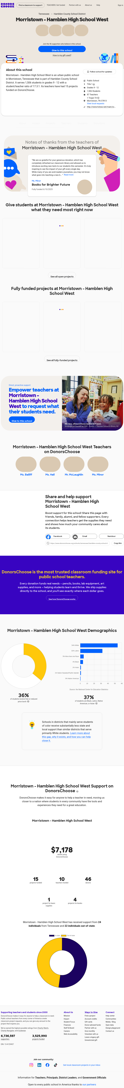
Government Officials (94, 1083)
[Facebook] (47, 1070)
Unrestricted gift (91, 1046)
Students (82, 123)
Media (108, 1027)
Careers (67, 1037)
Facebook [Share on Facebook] (54, 542)
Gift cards (88, 1027)
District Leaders (68, 1083)
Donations (99, 123)
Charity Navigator (7, 1036)
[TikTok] (55, 1070)
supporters (15, 1042)
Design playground (113, 1034)
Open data (110, 1031)
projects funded (46, 1042)
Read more (68, 175)
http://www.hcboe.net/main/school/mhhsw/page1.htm (101, 107)
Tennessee (44, 14)
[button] (84, 548)
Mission (67, 1021)
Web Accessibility (70, 1040)
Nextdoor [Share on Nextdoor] (108, 542)
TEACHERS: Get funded (56, 5)
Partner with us (75, 5)
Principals (52, 1083)
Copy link (118, 549)
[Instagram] (31, 1070)
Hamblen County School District (69, 14)
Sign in (120, 5)
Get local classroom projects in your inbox (81, 1070)
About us (88, 5)
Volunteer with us (91, 1040)
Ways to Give (91, 1018)
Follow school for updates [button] (99, 72)
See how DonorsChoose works (62, 603)
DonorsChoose (7, 5)
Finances (67, 1031)
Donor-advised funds (93, 1031)
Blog (114, 1027)
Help (98, 5)
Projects (50, 123)
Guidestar (22, 1036)
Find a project (90, 1021)
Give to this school (62, 49)
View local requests (95, 103)
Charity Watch (43, 1034)
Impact (36, 123)
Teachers (66, 123)
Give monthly (90, 1037)
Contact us (110, 1037)
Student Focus (69, 1027)
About (22, 123)
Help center (110, 1021)
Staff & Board (69, 1034)
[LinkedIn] (39, 1070)
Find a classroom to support (30, 5)
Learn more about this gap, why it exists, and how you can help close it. (66, 742)
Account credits (91, 1024)
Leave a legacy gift (92, 1043)
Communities (111, 1024)
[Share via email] (84, 541)
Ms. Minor (36, 181)
